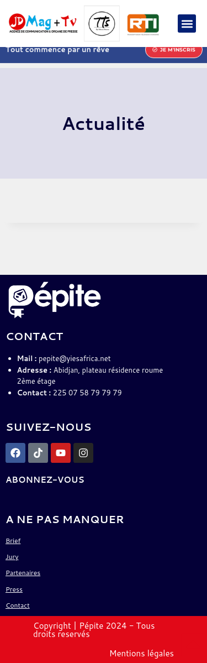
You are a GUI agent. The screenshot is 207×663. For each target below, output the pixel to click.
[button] (187, 23)
